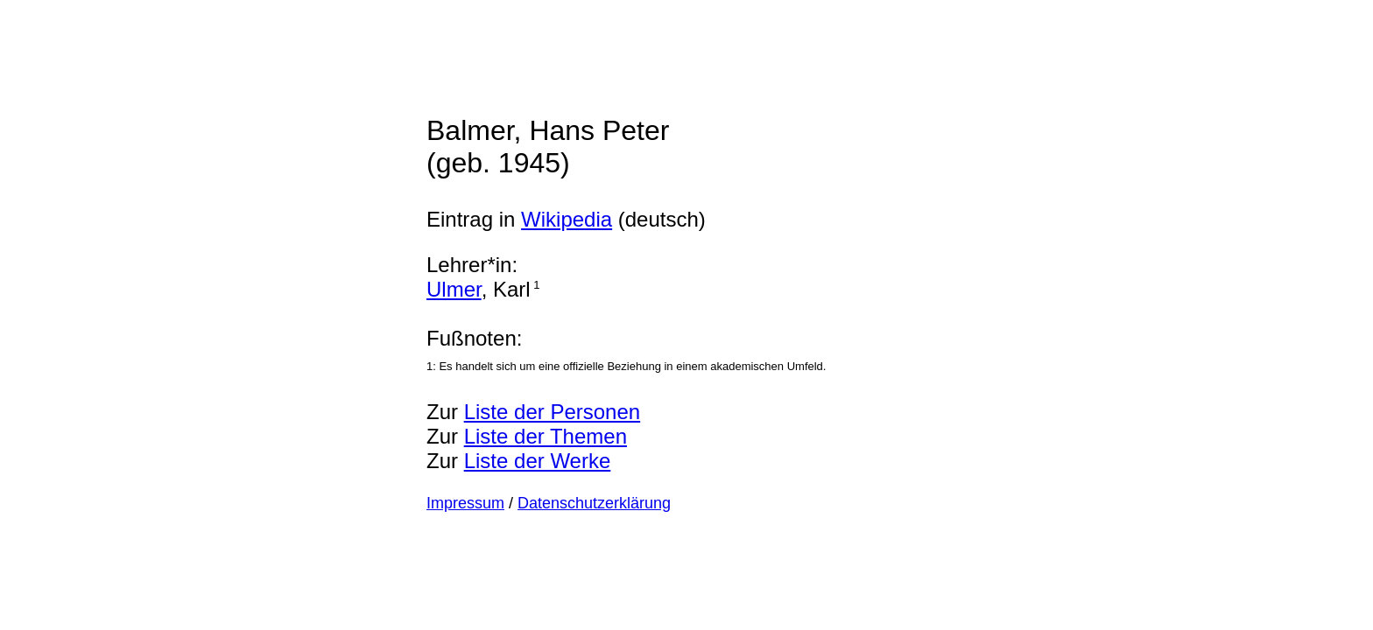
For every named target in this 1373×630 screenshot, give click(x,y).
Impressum (465, 503)
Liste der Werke (537, 460)
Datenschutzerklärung (594, 503)
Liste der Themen (545, 436)
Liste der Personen (552, 412)
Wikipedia (566, 219)
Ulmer (454, 289)
